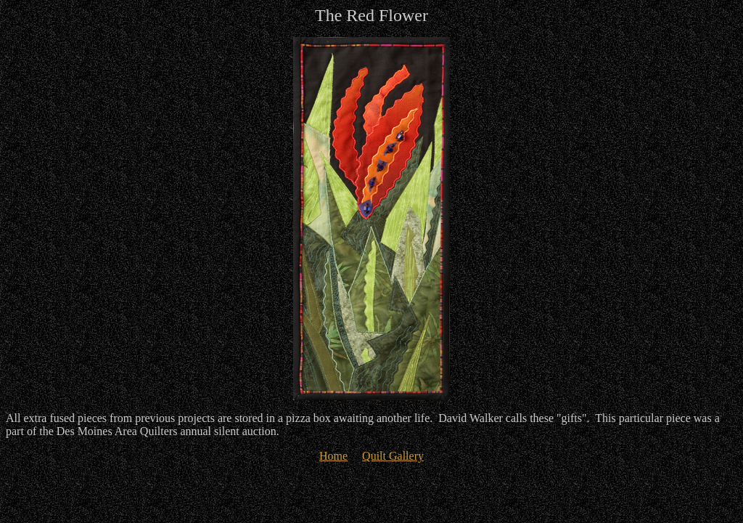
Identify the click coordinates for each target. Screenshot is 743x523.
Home (333, 456)
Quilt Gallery (393, 456)
